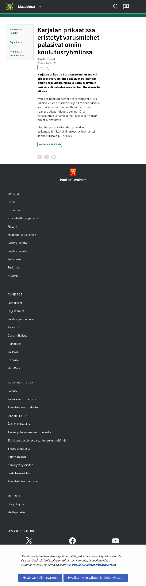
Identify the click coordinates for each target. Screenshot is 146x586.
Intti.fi (12, 202)
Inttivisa (13, 360)
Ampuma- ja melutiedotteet (17, 53)
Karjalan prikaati (50, 144)
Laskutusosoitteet (20, 473)
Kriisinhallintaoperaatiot (24, 218)
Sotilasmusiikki (18, 251)
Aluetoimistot (17, 457)
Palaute (13, 391)
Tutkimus (14, 267)
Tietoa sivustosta (19, 448)
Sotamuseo (15, 259)
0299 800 (15, 424)
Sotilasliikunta (17, 243)
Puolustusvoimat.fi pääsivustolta (94, 565)
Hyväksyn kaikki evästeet (40, 578)
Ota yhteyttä (16, 504)
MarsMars (14, 368)
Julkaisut (14, 327)
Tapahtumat (16, 42)
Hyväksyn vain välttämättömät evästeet (95, 578)
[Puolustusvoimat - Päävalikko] (29, 6)
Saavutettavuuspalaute (23, 407)
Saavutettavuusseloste (22, 481)
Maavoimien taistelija (16, 31)
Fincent (12, 226)
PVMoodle (14, 343)
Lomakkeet (15, 303)
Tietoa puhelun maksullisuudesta (29, 432)
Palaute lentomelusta (22, 399)
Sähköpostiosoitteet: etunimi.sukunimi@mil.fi (38, 440)
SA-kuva (13, 352)
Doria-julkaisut (17, 335)
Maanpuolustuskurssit (22, 235)
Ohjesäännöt (16, 311)
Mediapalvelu (16, 512)
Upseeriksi (14, 210)
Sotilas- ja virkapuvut (21, 319)
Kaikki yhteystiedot (20, 465)
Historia (13, 275)
